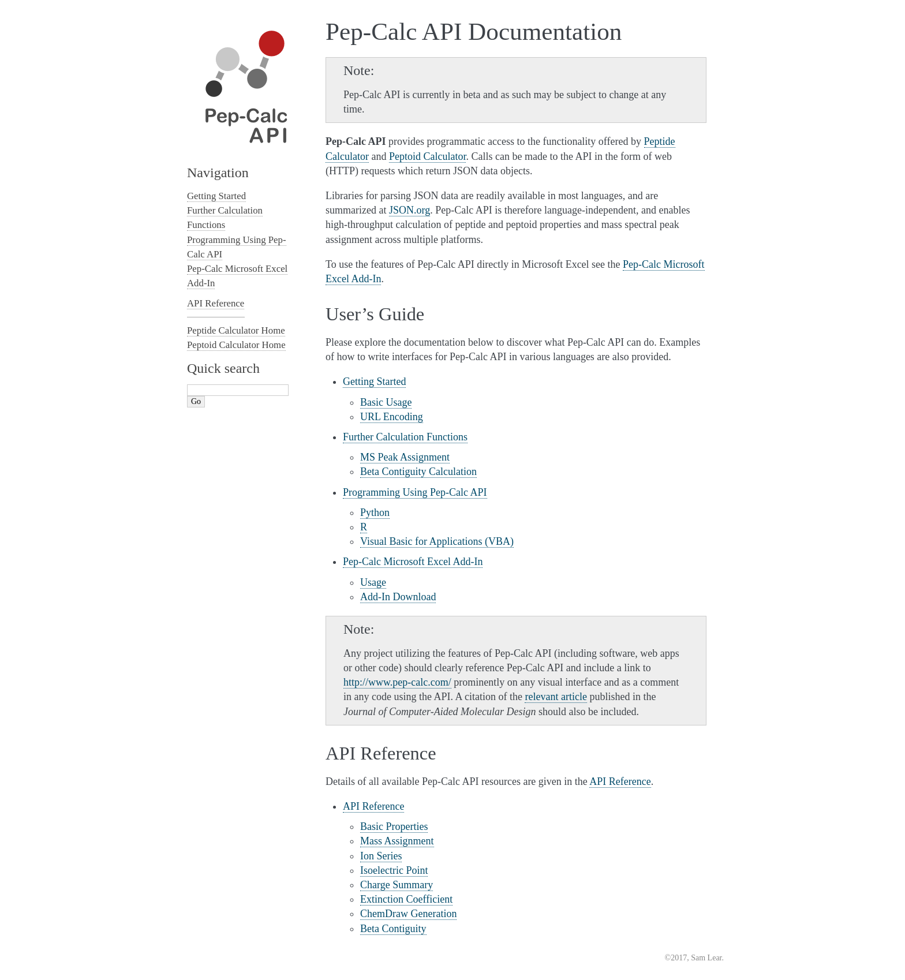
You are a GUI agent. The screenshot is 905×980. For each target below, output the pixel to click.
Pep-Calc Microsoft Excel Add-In (413, 561)
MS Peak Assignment (405, 457)
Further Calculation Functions (405, 437)
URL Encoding (391, 416)
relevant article (555, 696)
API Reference (373, 806)
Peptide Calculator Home (236, 330)
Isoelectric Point (394, 870)
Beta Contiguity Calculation (418, 471)
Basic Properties (394, 826)
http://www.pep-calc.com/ (397, 682)
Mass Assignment (397, 841)
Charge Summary (396, 885)
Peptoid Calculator (427, 156)
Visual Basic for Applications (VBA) (437, 541)
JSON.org (409, 210)
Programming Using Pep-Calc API (415, 492)
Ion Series (381, 856)
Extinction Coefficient (406, 899)
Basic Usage (386, 402)
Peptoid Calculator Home (236, 344)
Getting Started (374, 381)
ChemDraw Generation (408, 913)
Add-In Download (398, 597)
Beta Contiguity (393, 928)
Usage (373, 582)
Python (375, 512)
